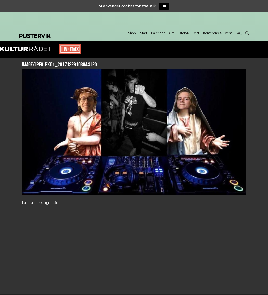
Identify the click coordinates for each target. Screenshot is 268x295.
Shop (132, 33)
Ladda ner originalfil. (40, 202)
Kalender (158, 33)
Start (143, 33)
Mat (196, 33)
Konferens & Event (217, 33)
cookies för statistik (138, 6)
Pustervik (60, 32)
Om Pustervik (179, 33)
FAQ (239, 33)
